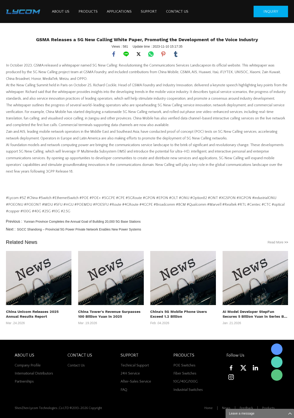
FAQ (124, 390)
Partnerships (24, 381)
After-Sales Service (136, 381)
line (126, 54)
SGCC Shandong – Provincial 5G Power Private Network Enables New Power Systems (79, 229)
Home (208, 408)
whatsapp (150, 54)
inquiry (270, 11)
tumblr (175, 54)
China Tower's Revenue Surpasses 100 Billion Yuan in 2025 (109, 314)
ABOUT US (60, 11)
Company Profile (28, 365)
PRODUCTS (88, 11)
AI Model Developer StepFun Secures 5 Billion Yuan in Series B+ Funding (254, 314)
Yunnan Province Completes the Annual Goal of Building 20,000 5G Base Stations (82, 221)
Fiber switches (184, 373)
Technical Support (135, 365)
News (226, 408)
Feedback (246, 408)
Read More (278, 242)
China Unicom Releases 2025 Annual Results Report (32, 314)
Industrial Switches (188, 390)
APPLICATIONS (119, 11)
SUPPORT (149, 11)
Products (268, 408)
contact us (76, 365)
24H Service (130, 373)
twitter (138, 54)
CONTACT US (177, 11)
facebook (113, 54)
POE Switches (184, 365)
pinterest (163, 54)
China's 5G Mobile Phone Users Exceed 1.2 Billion (178, 314)
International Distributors (34, 373)
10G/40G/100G (185, 381)
